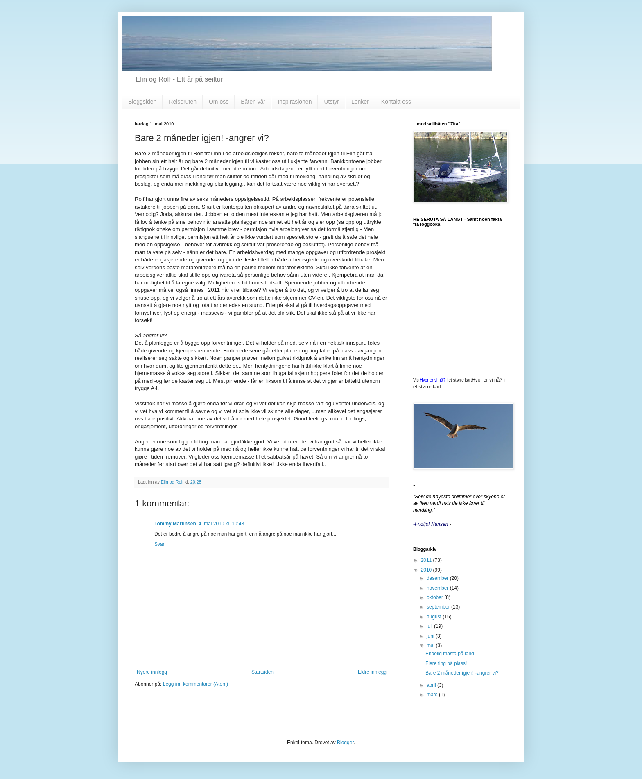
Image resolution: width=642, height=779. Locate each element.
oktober (435, 597)
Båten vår (253, 101)
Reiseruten (183, 101)
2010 (427, 570)
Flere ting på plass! (446, 663)
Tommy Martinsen (175, 524)
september (439, 607)
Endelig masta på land (449, 653)
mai (431, 645)
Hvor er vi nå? (432, 380)
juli (430, 626)
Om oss (218, 101)
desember (438, 578)
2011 (427, 560)
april (432, 685)
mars (433, 694)
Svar (159, 544)
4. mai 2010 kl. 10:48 (221, 524)
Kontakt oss (396, 101)
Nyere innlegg (152, 672)
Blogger (345, 742)
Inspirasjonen (295, 101)
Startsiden (262, 672)
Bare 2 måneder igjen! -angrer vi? (462, 673)
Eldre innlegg (372, 672)
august (435, 617)
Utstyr (331, 101)
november (438, 588)
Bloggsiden (142, 101)
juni (431, 636)
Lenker (360, 101)
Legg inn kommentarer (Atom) (195, 684)
